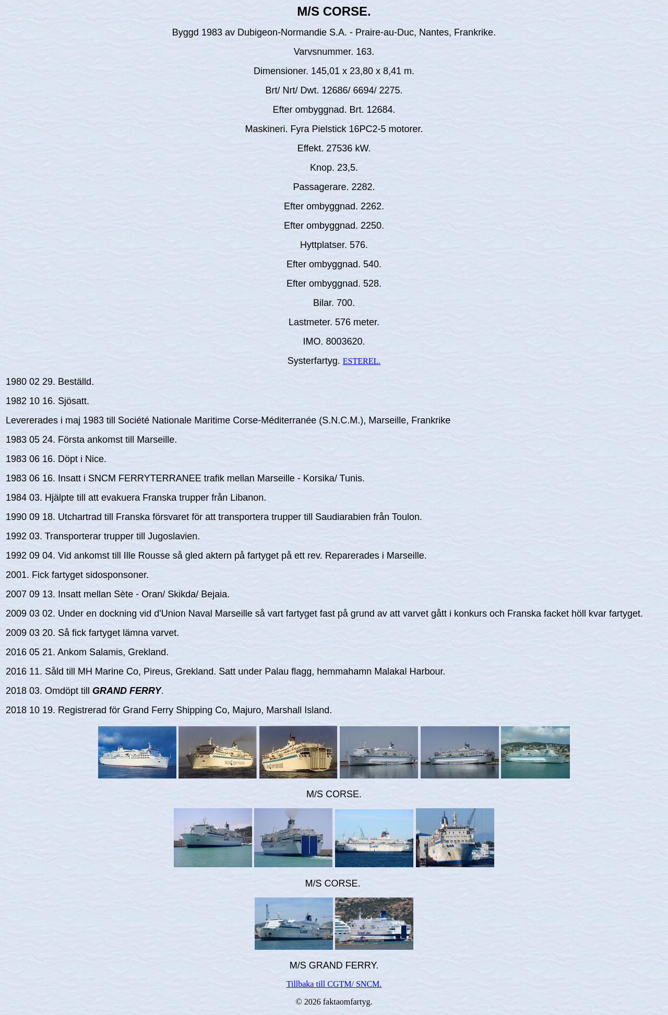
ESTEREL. (361, 361)
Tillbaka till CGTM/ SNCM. (334, 983)
